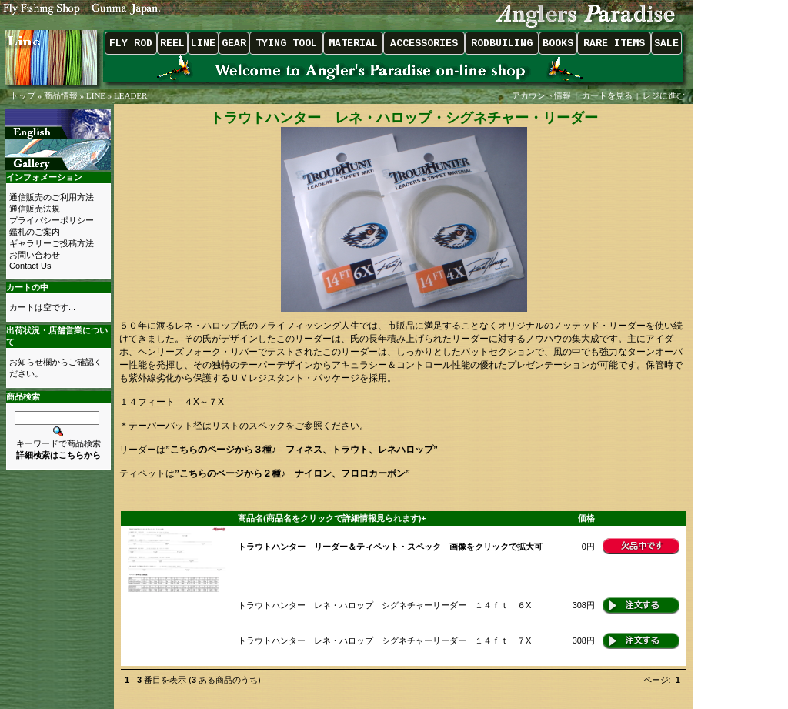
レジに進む (665, 95)
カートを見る (607, 95)
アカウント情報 (541, 95)
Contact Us (30, 265)
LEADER (130, 95)
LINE (95, 95)
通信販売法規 (34, 208)
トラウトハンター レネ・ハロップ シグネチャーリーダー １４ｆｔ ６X (384, 605)
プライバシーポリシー (51, 220)
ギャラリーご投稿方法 (51, 243)
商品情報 (61, 95)
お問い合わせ (34, 254)
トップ (22, 95)
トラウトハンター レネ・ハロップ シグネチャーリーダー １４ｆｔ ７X (384, 640)
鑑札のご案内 (34, 231)
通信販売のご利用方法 (51, 197)
